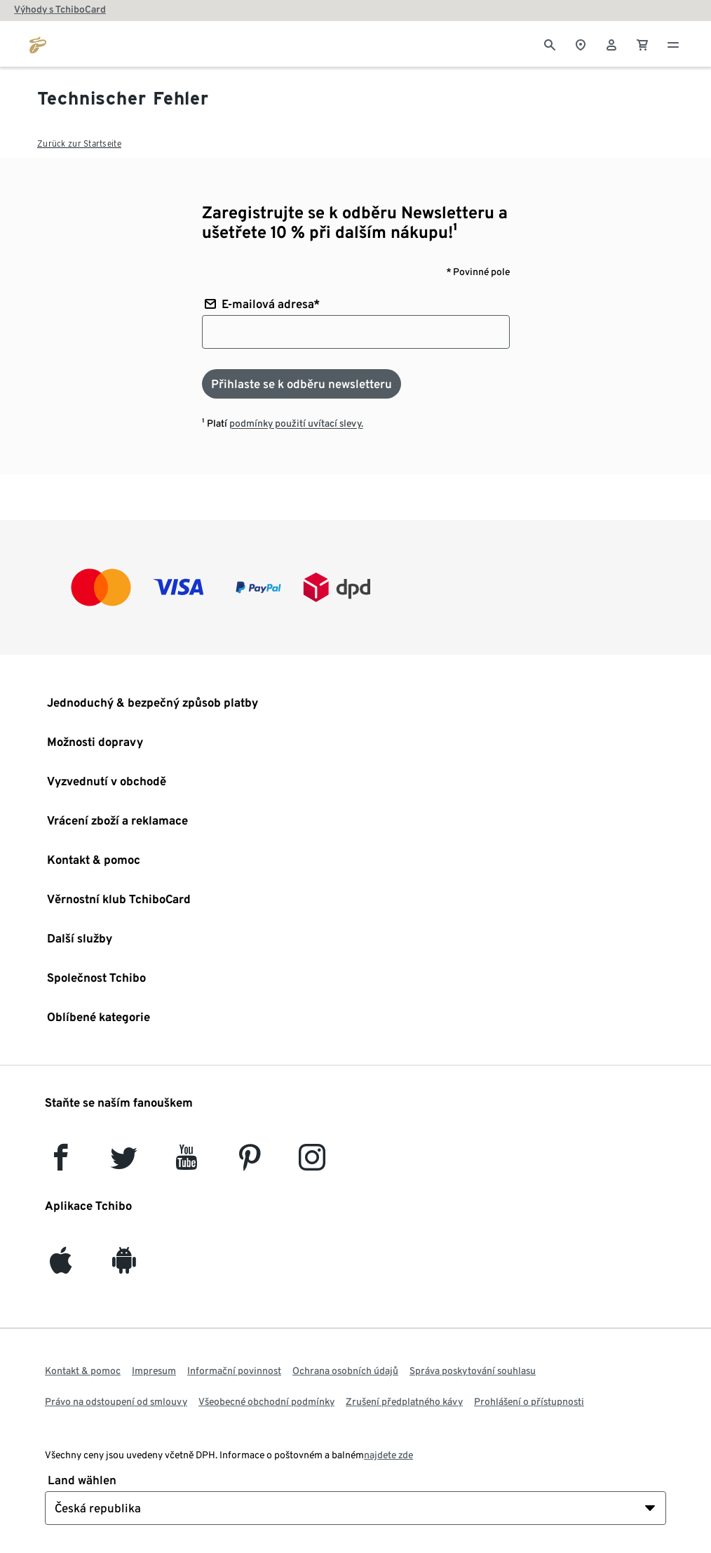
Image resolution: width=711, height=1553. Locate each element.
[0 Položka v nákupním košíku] (642, 43)
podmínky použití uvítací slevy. (296, 423)
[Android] (124, 1266)
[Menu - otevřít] (673, 43)
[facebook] (60, 1163)
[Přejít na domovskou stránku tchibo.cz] (37, 43)
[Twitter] (124, 1163)
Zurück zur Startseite (79, 143)
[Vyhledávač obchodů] (580, 43)
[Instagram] (312, 1163)
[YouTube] (187, 1163)
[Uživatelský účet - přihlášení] (611, 43)
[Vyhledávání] (549, 43)
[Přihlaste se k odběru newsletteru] (301, 383)
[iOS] (60, 1266)
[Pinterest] (249, 1163)
